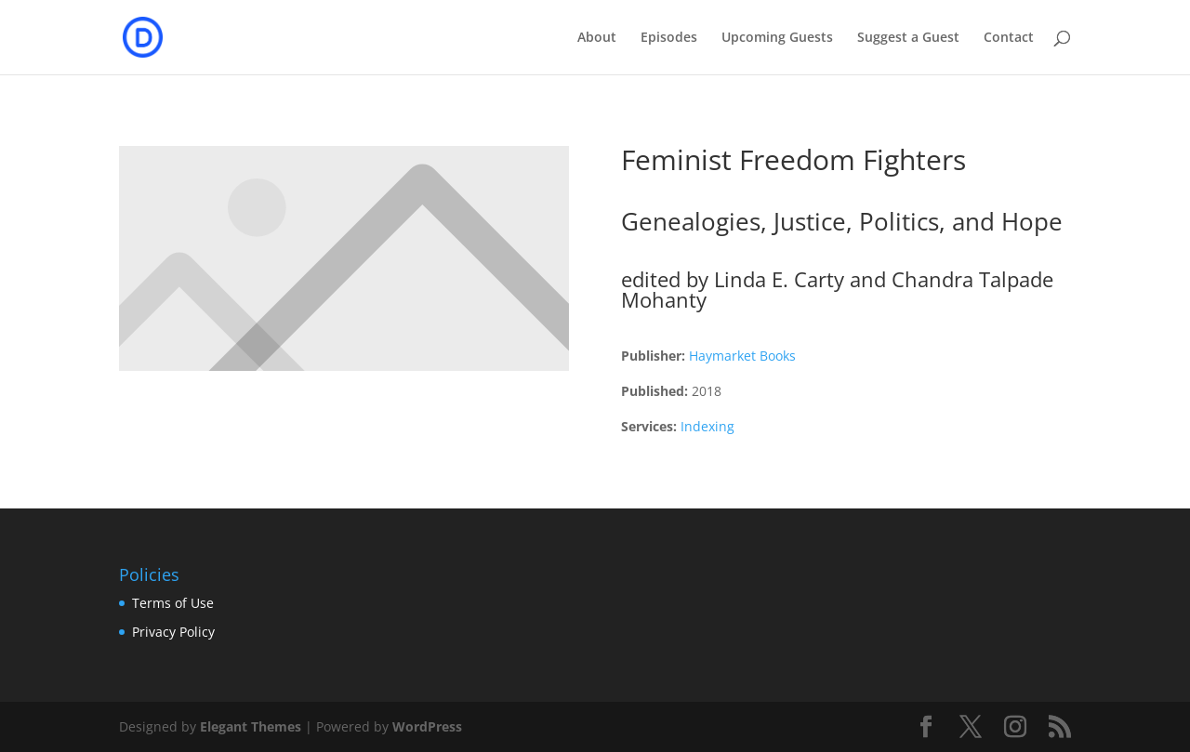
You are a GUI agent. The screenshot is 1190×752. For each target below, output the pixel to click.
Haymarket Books (742, 355)
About (596, 38)
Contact (1009, 38)
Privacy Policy (173, 631)
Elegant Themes (250, 726)
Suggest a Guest (908, 38)
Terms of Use (173, 603)
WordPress (427, 726)
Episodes (669, 38)
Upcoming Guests (777, 38)
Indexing (707, 426)
